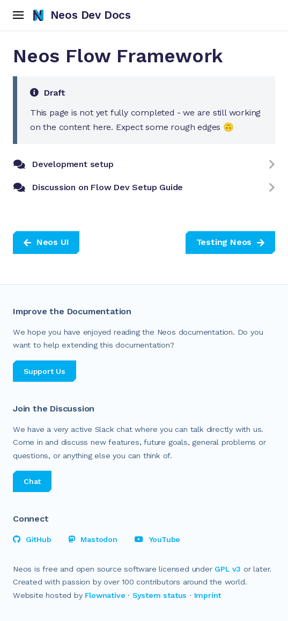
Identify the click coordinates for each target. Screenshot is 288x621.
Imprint (207, 595)
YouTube (157, 539)
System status (159, 595)
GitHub (32, 539)
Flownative (105, 595)
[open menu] (18, 15)
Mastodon (93, 539)
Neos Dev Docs (82, 15)
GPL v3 (228, 569)
